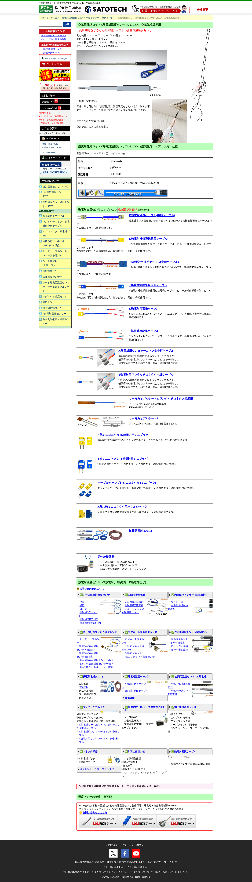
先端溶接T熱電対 (134, 605)
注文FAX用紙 (51, 108)
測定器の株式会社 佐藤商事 (90, 862)
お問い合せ (48, 95)
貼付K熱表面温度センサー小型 (96, 660)
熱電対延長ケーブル (54, 216)
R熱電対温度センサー (54, 313)
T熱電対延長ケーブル (136, 690)
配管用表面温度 (179, 649)
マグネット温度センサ (55, 296)
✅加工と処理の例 (135, 751)
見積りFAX (50, 101)
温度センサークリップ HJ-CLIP (97, 769)
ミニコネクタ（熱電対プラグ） (56, 233)
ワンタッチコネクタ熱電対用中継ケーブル (56, 223)
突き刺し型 (176, 602)
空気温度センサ (50, 181)
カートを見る (52, 64)
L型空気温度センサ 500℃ (54, 194)
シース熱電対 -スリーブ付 (50, 263)
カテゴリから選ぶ (50, 18)
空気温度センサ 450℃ (55, 186)
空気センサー (108, 18)
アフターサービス (50, 152)
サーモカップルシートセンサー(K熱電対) (56, 253)
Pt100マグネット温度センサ (140, 656)
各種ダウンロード (54, 157)
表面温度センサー (52, 276)
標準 (82, 602)
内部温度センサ (51, 271)
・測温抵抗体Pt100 (50, 52)
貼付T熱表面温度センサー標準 (96, 667)
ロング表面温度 (179, 646)
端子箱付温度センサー (55, 308)
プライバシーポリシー (134, 845)
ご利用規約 (112, 845)
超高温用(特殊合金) (90, 623)
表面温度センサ (179, 639)
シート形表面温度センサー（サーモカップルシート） (56, 286)
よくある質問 (49, 128)
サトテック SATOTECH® (53, 35)
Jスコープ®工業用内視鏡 (53, 39)
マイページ (50, 138)
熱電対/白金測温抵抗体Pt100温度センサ (80, 18)
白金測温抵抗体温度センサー (56, 321)
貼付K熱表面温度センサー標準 (96, 663)
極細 (82, 605)
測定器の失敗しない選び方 (56, 58)
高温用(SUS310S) (89, 619)
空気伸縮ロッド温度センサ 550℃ (56, 204)
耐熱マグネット (133, 653)
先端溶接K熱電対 (134, 602)
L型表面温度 (178, 642)
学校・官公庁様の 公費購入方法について (52, 145)
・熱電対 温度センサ (51, 49)
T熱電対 (84, 687)
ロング (83, 609)
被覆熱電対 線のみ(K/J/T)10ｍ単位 (54, 243)
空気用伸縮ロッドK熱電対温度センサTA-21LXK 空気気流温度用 (69, 3)
